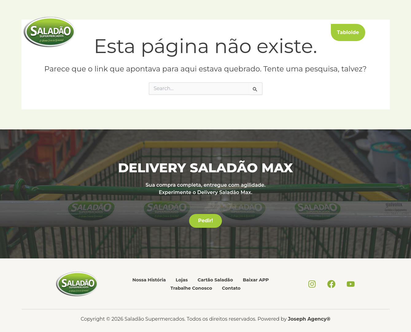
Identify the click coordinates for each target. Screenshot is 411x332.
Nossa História (123, 32)
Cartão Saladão (181, 32)
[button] (360, 32)
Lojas (151, 32)
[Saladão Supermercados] (49, 32)
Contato (296, 32)
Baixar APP (219, 32)
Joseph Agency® (309, 319)
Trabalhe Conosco (259, 32)
